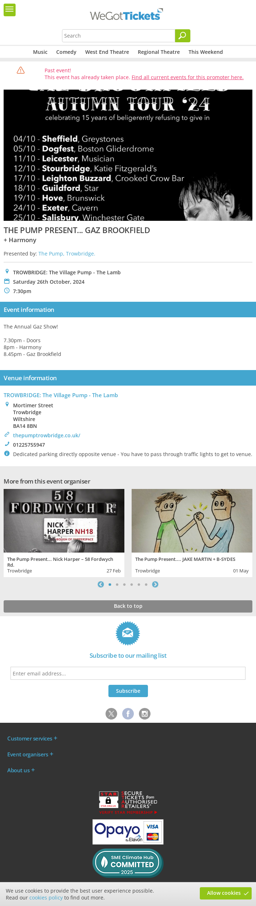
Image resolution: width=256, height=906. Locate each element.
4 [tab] (131, 584)
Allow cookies (224, 892)
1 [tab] (110, 584)
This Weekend (206, 51)
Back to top (128, 605)
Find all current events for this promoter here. (188, 77)
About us (18, 770)
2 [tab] (117, 584)
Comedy (66, 51)
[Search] (182, 35)
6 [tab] (146, 584)
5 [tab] (139, 584)
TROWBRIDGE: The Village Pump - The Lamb (61, 395)
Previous (100, 584)
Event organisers (27, 754)
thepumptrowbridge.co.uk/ (46, 435)
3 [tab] (124, 584)
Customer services (29, 738)
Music (40, 51)
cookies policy (46, 897)
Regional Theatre (159, 51)
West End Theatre (107, 51)
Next (155, 584)
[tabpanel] (64, 532)
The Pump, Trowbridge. (66, 253)
